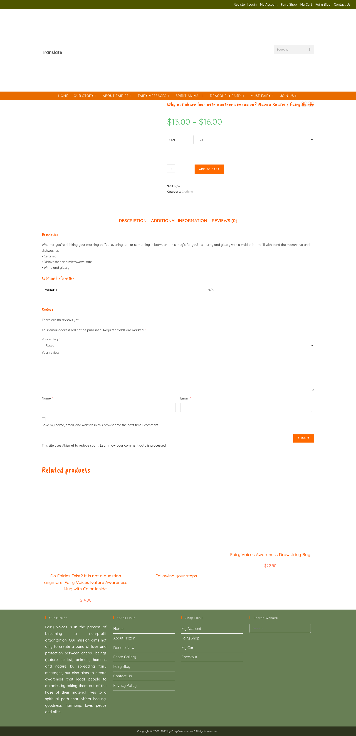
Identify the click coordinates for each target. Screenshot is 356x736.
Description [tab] (132, 220)
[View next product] (311, 104)
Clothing (187, 191)
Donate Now (123, 647)
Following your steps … (177, 576)
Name (47, 398)
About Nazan (124, 638)
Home (118, 628)
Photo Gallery (124, 657)
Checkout (189, 657)
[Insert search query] (280, 628)
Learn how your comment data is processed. (133, 445)
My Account (269, 4)
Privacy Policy (125, 685)
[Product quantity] (171, 168)
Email (185, 398)
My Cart (306, 4)
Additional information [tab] (179, 220)
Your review (51, 353)
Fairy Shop (289, 4)
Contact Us (342, 4)
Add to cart (209, 169)
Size (172, 140)
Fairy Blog (323, 4)
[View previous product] (304, 104)
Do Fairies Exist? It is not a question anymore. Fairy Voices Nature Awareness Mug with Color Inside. (85, 582)
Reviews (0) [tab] (224, 220)
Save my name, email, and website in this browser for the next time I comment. (100, 425)
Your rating (51, 339)
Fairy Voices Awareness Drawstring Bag (270, 554)
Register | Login (245, 4)
